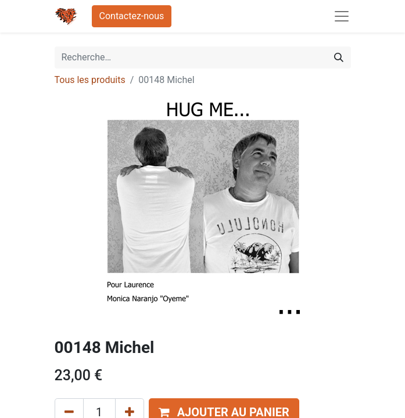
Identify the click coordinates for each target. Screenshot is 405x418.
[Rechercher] (339, 57)
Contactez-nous (131, 15)
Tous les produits (90, 79)
